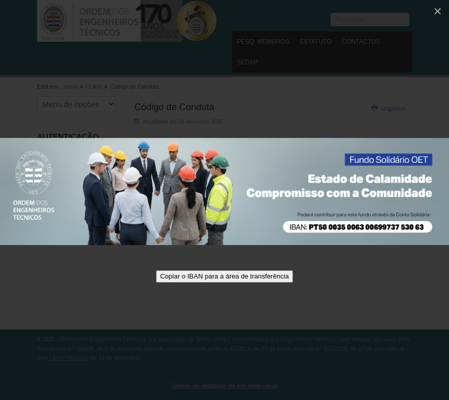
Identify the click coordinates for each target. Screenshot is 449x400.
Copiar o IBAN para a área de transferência (224, 276)
